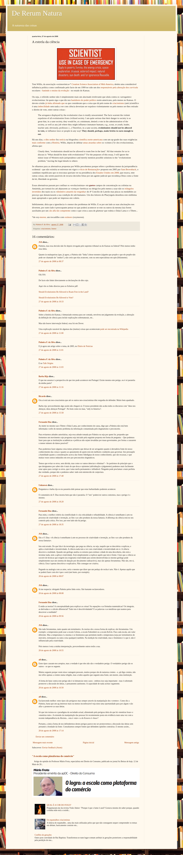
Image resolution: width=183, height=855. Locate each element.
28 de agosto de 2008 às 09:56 (51, 616)
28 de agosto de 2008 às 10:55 (51, 650)
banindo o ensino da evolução (55, 90)
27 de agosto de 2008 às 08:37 (51, 261)
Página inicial (88, 742)
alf (40, 660)
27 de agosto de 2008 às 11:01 (51, 350)
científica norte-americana (91, 139)
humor (54, 229)
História (55, 142)
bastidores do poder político (83, 100)
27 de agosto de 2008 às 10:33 (51, 302)
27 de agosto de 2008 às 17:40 (51, 476)
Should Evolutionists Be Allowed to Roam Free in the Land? (64, 292)
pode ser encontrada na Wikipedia (114, 329)
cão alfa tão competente (59, 210)
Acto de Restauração (89, 169)
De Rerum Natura (37, 13)
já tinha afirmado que (55, 103)
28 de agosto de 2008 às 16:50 (51, 688)
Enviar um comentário (45, 737)
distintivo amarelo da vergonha (71, 191)
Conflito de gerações (43, 835)
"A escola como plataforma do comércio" (53, 756)
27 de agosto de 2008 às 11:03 (51, 367)
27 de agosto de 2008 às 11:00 (51, 333)
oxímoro (68, 217)
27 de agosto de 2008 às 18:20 (51, 502)
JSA (40, 242)
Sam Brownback (128, 169)
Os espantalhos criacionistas (58, 820)
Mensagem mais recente (43, 742)
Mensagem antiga (131, 742)
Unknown (43, 485)
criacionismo (118, 103)
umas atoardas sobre (92, 142)
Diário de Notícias (85, 346)
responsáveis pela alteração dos (119, 87)
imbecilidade (44, 106)
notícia (62, 139)
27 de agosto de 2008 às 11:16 (51, 387)
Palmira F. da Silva (47, 271)
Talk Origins (48, 363)
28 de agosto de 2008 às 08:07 (51, 576)
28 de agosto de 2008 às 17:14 (51, 731)
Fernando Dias (45, 422)
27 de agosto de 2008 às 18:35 (51, 524)
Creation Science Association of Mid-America (92, 84)
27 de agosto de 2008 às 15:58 (51, 413)
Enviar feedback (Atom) (52, 747)
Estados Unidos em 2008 (107, 172)
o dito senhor (50, 139)
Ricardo (42, 396)
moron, (43, 217)
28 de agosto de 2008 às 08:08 (51, 593)
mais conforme (39, 142)
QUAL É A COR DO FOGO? (59, 805)
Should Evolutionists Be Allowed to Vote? (56, 298)
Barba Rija (43, 376)
